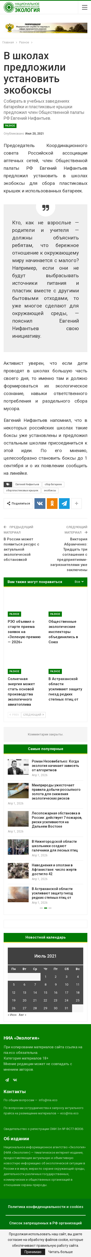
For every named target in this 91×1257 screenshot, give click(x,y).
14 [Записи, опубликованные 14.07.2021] (35, 992)
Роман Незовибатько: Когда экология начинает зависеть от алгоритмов (55, 765)
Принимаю (33, 1252)
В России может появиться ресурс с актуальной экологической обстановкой (21, 549)
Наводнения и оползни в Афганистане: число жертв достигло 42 (54, 869)
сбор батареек (53, 484)
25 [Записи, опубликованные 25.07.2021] (77, 1000)
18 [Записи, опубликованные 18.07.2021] (77, 992)
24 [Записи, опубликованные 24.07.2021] (66, 1000)
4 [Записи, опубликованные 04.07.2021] (78, 977)
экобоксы (50, 490)
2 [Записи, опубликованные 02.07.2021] (56, 977)
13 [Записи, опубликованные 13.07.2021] (24, 992)
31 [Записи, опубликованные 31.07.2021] (66, 1008)
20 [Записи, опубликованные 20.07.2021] (24, 1000)
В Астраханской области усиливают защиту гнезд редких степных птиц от (52, 893)
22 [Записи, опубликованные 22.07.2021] (45, 1000)
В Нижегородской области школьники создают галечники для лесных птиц (55, 846)
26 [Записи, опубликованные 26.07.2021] (13, 1008)
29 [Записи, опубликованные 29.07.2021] (45, 1008)
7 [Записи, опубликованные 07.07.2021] (35, 984)
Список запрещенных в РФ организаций (45, 1223)
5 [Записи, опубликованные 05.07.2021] (14, 984)
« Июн (12, 1015)
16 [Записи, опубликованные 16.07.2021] (55, 992)
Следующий (33, 714)
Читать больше (60, 1252)
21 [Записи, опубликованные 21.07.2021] (35, 1000)
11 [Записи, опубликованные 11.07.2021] (77, 984)
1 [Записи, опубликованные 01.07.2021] (45, 977)
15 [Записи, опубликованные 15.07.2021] (45, 992)
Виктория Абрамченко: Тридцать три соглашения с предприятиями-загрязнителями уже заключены (68, 554)
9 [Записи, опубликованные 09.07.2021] (56, 984)
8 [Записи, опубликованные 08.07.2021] (45, 984)
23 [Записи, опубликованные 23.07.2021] (55, 1000)
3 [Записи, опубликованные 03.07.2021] (66, 977)
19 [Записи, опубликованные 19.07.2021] (13, 1000)
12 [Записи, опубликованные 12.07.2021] (13, 992)
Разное (10, 125)
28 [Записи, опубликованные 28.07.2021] (35, 1008)
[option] (45, 832)
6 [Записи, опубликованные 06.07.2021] (24, 984)
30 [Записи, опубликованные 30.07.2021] (55, 1008)
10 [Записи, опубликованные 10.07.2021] (66, 984)
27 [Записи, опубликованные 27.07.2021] (24, 1008)
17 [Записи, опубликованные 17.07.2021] (66, 992)
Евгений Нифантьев (27, 484)
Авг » (22, 1015)
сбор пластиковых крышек (22, 490)
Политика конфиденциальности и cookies (45, 1207)
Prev (14, 714)
